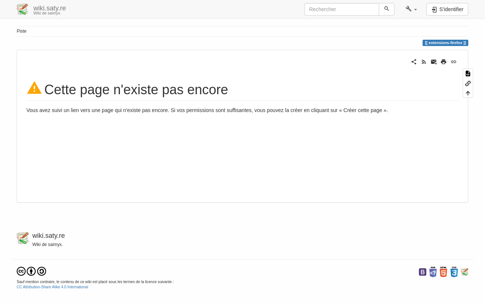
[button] (411, 9)
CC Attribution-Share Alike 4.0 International (52, 287)
